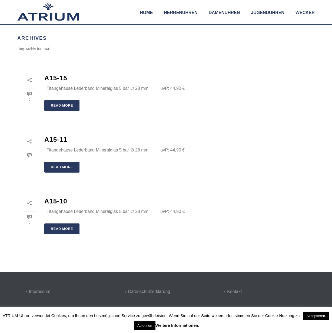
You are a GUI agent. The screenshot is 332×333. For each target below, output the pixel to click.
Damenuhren (224, 12)
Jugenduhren (267, 12)
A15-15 (55, 78)
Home (146, 12)
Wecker (305, 12)
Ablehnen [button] (144, 326)
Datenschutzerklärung (147, 291)
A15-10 (55, 201)
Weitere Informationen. (177, 325)
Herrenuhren (180, 12)
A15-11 (55, 139)
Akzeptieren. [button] (316, 316)
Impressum (38, 291)
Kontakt (233, 291)
